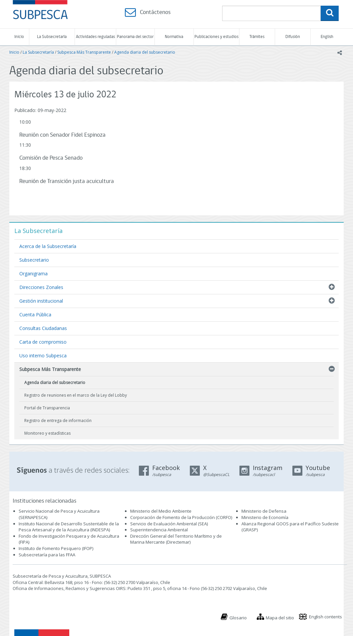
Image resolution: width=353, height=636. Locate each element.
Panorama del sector (135, 37)
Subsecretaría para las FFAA (47, 555)
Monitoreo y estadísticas (47, 433)
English (327, 37)
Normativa (174, 37)
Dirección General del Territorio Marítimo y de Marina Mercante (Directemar (176, 539)
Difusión (292, 37)
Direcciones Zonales (41, 287)
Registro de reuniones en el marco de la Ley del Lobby (75, 395)
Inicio (19, 37)
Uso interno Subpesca (43, 355)
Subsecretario (34, 260)
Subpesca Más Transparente (84, 52)
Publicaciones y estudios (216, 37)
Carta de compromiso (43, 342)
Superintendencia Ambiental (159, 530)
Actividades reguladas (95, 37)
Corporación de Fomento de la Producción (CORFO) (181, 517)
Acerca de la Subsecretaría (47, 246)
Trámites (256, 37)
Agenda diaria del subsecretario (144, 52)
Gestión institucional (41, 301)
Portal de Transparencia (47, 408)
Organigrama (33, 273)
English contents (325, 617)
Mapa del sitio (280, 618)
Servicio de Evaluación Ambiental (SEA (168, 524)
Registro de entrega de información (58, 420)
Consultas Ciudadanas (43, 328)
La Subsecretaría (52, 37)
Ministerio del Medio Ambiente (160, 511)
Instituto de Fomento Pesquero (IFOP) (56, 548)
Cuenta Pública (35, 314)
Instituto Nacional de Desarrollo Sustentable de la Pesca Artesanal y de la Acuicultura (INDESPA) (69, 527)
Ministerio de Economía (264, 517)
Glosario (238, 618)
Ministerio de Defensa (263, 511)
